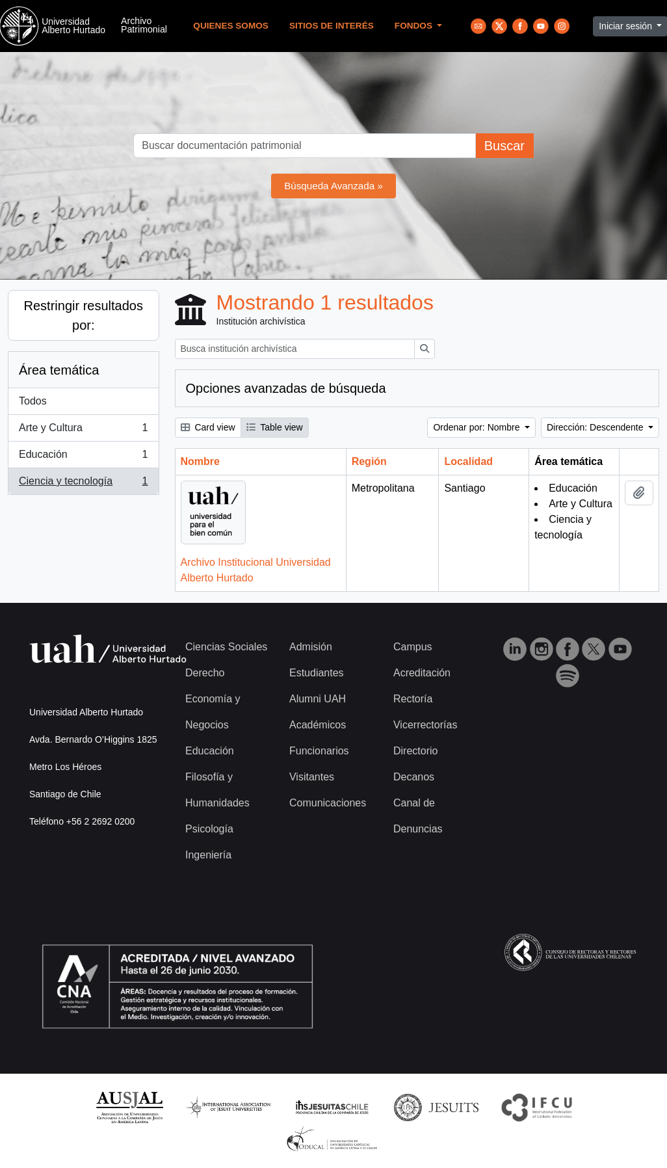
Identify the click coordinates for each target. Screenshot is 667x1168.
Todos (33, 400)
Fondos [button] (415, 26)
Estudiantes (316, 672)
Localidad (468, 461)
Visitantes (311, 776)
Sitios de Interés (331, 26)
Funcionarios (319, 750)
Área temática (59, 370)
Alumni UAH (317, 698)
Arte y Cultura (83, 430)
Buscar (504, 146)
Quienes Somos (230, 26)
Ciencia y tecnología (83, 483)
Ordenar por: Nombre (477, 427)
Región (369, 461)
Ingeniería (208, 854)
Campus (412, 646)
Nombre (200, 461)
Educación (83, 457)
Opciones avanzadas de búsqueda (286, 388)
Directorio (415, 750)
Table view (274, 427)
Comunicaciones (327, 802)
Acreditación (422, 672)
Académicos (317, 724)
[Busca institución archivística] (295, 349)
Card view (208, 427)
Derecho (204, 672)
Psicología (209, 828)
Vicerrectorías (425, 724)
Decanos (413, 776)
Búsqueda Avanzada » (333, 185)
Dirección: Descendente (596, 427)
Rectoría (412, 698)
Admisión (310, 646)
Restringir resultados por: (83, 315)
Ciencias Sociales (226, 646)
